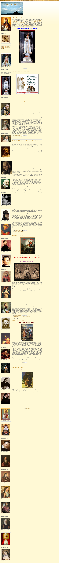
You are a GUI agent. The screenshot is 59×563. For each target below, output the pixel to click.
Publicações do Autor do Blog (17, 136)
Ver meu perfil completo (7, 47)
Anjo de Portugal (21, 22)
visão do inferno (26, 20)
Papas (15, 231)
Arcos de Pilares (8, 46)
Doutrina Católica (18, 316)
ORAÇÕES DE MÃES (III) (18, 320)
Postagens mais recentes (16, 406)
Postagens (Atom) (28, 408)
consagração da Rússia (35, 21)
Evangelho (21, 316)
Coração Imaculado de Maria (26, 25)
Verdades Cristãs (22, 231)
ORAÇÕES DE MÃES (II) (17, 367)
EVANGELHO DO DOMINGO (18, 235)
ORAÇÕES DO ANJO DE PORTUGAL (20, 71)
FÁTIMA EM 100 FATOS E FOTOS (27, 66)
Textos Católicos (23, 136)
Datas (15, 316)
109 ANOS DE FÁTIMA (17, 17)
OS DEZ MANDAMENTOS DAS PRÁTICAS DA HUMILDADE (25, 140)
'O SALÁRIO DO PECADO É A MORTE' (21, 102)
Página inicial (27, 406)
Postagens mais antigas (39, 406)
